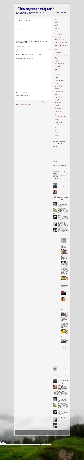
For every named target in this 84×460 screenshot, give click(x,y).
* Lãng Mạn (57, 72)
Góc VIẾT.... (60, 215)
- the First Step (57, 103)
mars (56, 30)
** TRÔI (56, 114)
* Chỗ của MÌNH (57, 61)
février (56, 28)
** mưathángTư (57, 36)
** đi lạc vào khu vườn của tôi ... (60, 63)
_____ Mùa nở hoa (58, 85)
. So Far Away (57, 66)
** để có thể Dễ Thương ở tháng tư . (61, 43)
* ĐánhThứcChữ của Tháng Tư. (60, 39)
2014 (55, 22)
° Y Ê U (59, 202)
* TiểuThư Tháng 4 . (58, 52)
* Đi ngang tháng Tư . (58, 37)
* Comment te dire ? (58, 86)
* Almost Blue (57, 117)
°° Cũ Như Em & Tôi (61, 222)
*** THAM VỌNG (56, 178)
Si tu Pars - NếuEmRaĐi (59, 96)
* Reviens (56, 71)
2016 (55, 25)
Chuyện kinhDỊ (67, 292)
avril (56, 31)
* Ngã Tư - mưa (57, 120)
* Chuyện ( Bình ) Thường (59, 80)
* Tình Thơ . (57, 82)
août (56, 130)
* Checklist (56, 77)
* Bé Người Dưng (58, 69)
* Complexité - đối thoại (59, 91)
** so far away (57, 110)
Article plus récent (20, 101)
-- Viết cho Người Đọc (58, 89)
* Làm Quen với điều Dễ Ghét (60, 106)
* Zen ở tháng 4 (57, 47)
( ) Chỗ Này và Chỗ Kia (59, 99)
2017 (55, 138)
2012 (55, 19)
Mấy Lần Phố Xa (60, 385)
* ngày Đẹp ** (57, 88)
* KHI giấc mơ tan (58, 100)
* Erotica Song (57, 40)
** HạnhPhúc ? (57, 119)
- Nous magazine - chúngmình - (35, 8)
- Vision (56, 94)
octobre (56, 133)
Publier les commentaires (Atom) (26, 104)
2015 (55, 24)
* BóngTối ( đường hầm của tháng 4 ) (61, 42)
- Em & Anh (57, 57)
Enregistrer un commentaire (22, 97)
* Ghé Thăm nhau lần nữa (67, 251)
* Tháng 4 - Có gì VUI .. (59, 34)
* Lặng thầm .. (57, 83)
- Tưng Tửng (57, 74)
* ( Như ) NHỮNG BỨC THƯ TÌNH (59, 196)
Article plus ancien (45, 101)
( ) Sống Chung (67, 240)
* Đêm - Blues (57, 97)
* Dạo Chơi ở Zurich (58, 122)
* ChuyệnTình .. (57, 105)
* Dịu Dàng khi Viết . (58, 102)
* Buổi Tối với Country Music (60, 58)
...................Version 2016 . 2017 (60, 54)
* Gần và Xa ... (57, 60)
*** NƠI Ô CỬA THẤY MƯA (59, 113)
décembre (57, 136)
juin (55, 127)
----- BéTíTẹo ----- (61, 228)
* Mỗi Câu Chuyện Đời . (59, 68)
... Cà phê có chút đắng (62, 208)
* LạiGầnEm (57, 75)
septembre (57, 132)
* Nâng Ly (56, 49)
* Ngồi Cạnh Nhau (58, 111)
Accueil (33, 101)
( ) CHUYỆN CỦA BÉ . (67, 299)
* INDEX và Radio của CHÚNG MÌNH (59, 165)
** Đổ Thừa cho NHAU (59, 108)
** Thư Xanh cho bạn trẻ (62, 183)
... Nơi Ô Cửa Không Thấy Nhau (60, 116)
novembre (57, 135)
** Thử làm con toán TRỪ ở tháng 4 (61, 51)
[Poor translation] (4, 443)
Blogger (50, 432)
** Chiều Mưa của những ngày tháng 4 (61, 55)
